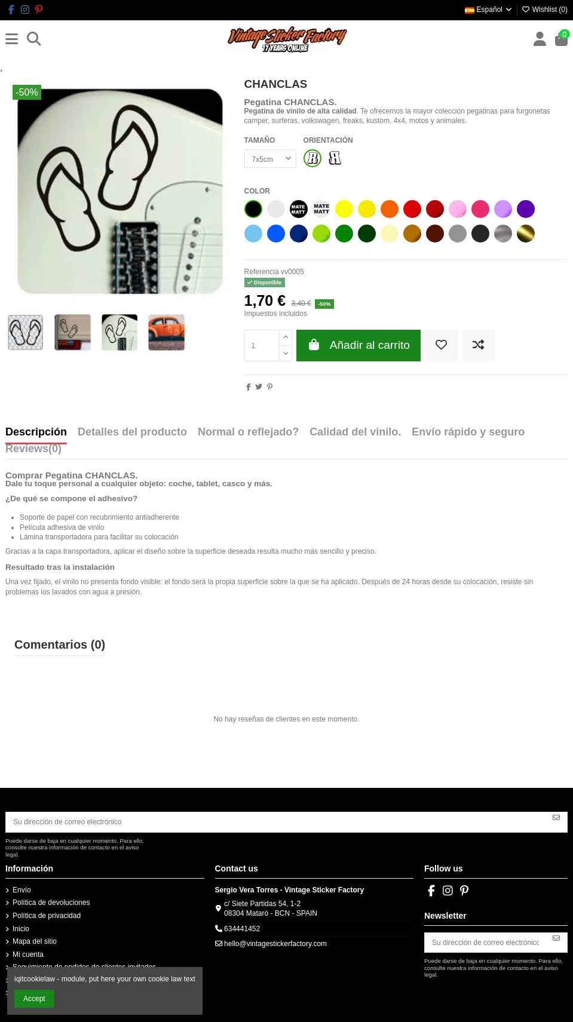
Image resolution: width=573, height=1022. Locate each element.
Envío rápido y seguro (468, 432)
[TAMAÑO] (270, 158)
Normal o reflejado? (248, 432)
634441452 (242, 929)
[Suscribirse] (556, 817)
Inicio (21, 929)
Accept (34, 999)
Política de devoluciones (51, 902)
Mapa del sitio (35, 941)
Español (489, 9)
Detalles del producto (132, 432)
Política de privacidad (47, 915)
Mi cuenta (28, 954)
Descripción (36, 432)
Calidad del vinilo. (355, 432)
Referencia (261, 272)
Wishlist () (544, 9)
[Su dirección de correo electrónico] (276, 821)
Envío (22, 890)
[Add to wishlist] (441, 345)
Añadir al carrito (358, 345)
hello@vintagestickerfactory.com (275, 944)
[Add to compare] (478, 345)
